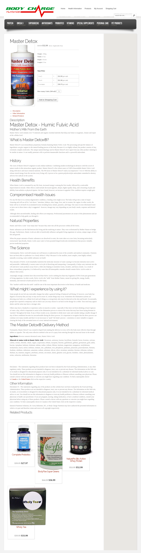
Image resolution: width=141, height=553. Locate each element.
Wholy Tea (21, 527)
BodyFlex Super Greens (48, 471)
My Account (98, 9)
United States (25, 379)
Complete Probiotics (21, 455)
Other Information (19, 113)
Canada (13, 379)
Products (88, 9)
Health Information (75, 9)
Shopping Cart (111, 9)
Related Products (18, 116)
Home (63, 9)
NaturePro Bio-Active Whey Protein (75, 460)
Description (16, 111)
